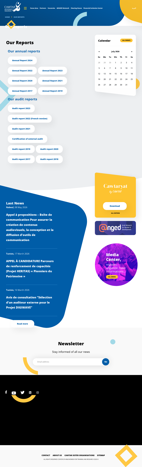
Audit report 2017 (21, 159)
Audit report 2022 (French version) (29, 118)
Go (105, 361)
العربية (134, 8)
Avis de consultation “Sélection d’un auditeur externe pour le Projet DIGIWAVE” (29, 302)
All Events (126, 40)
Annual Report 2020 (22, 80)
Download (115, 206)
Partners (43, 8)
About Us (57, 455)
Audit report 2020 (49, 149)
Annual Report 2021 (52, 80)
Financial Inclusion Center (93, 8)
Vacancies (51, 8)
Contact (46, 455)
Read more (22, 323)
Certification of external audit (27, 139)
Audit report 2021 (21, 128)
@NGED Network (63, 8)
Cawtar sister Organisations (79, 455)
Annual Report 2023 (52, 70)
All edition (115, 213)
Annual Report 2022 (22, 70)
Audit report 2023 (21, 108)
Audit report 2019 (21, 149)
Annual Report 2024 (22, 60)
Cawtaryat (115, 189)
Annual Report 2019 (52, 91)
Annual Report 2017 (22, 91)
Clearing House (76, 8)
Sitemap (101, 455)
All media (112, 277)
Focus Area (34, 8)
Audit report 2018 (49, 159)
